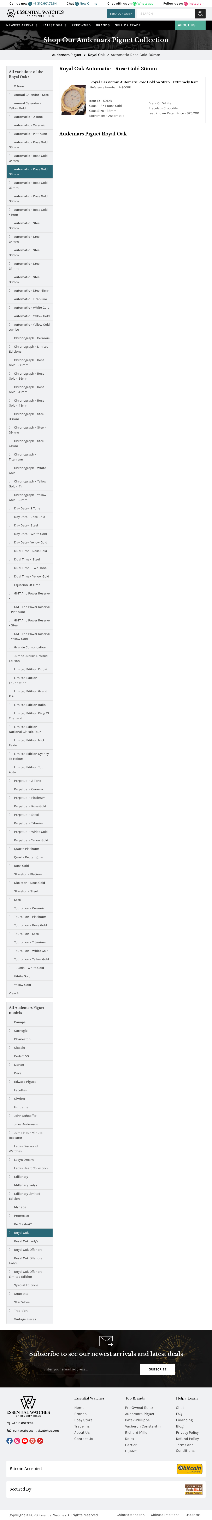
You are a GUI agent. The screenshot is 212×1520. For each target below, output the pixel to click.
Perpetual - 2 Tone (25, 780)
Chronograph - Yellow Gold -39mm (27, 497)
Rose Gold (19, 865)
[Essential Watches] (35, 13)
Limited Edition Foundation (23, 680)
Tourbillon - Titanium (27, 942)
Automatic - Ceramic (27, 125)
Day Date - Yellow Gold (28, 542)
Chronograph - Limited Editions (28, 348)
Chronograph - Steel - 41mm (28, 443)
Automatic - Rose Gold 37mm (28, 185)
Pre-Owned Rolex (139, 1407)
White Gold (19, 976)
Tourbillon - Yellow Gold (29, 959)
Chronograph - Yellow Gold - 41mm (27, 483)
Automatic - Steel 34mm (24, 239)
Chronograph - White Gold (27, 470)
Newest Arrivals (22, 25)
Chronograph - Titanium (22, 456)
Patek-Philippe (137, 1420)
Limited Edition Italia (27, 704)
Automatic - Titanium (28, 299)
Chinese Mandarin (131, 1515)
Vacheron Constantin (143, 1426)
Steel (15, 899)
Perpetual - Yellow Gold (28, 840)
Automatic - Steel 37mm (24, 265)
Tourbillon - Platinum (27, 916)
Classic (17, 1048)
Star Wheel (19, 1302)
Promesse (19, 1216)
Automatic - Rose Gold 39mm (28, 198)
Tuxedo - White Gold (26, 967)
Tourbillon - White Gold (28, 950)
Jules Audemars (23, 1124)
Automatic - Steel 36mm (24, 252)
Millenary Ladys (23, 1185)
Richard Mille (136, 1432)
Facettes (18, 1090)
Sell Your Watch (121, 13)
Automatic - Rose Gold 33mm (28, 144)
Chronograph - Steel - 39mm (28, 429)
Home (79, 1407)
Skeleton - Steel (23, 891)
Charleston (20, 1039)
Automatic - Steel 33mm (24, 225)
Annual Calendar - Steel (29, 94)
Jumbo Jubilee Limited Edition (28, 658)
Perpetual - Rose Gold (27, 806)
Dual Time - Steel (24, 559)
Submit (200, 13)
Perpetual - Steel (24, 814)
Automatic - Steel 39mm (24, 279)
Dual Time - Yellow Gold (29, 576)
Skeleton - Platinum (26, 874)
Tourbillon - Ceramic (27, 908)
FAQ (179, 1414)
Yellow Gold (20, 984)
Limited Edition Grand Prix (28, 693)
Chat (180, 1407)
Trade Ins (82, 1426)
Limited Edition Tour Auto (27, 769)
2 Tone (16, 86)
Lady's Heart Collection (28, 1168)
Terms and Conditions (185, 1448)
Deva (15, 1073)
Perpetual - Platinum (27, 797)
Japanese (193, 1515)
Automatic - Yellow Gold (29, 316)
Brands (103, 25)
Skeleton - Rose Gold (27, 882)
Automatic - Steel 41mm (29, 290)
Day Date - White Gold (28, 533)
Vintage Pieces (22, 1319)
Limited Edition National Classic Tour (25, 729)
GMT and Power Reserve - (29, 595)
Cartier (131, 1445)
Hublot (131, 1451)
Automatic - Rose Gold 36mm (28, 171)
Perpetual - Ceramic (26, 789)
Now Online (86, 3)
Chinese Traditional (165, 1515)
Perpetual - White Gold (28, 831)
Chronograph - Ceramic (29, 338)
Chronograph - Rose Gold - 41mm (26, 389)
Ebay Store (83, 1420)
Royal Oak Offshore (25, 1250)
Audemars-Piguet (139, 1414)
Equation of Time (24, 584)
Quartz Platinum (24, 848)
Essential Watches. (53, 1515)
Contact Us (83, 1438)
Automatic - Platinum (28, 133)
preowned (81, 25)
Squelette (18, 1294)
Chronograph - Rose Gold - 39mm (26, 375)
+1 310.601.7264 (42, 3)
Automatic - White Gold (29, 307)
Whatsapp (142, 3)
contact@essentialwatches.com (33, 1430)
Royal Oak (19, 1233)
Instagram (194, 3)
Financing (184, 1420)
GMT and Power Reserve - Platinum (29, 609)
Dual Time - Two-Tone (28, 567)
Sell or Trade (128, 25)
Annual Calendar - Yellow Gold (25, 105)
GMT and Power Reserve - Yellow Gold (29, 636)
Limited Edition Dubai (28, 669)
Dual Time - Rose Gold (28, 550)
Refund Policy (187, 1438)
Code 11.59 (19, 1056)
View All (14, 993)
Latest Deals (55, 25)
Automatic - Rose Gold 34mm (28, 158)
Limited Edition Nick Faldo (27, 742)
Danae (16, 1065)
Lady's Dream (21, 1160)
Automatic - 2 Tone (26, 116)
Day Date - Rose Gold (27, 516)
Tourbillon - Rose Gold (28, 925)
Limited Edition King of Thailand (29, 715)
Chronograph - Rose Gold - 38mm (26, 362)
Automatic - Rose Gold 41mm (28, 212)
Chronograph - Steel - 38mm (28, 416)
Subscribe (157, 1369)
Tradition (18, 1311)
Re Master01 (20, 1224)
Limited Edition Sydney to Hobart (29, 756)
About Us (190, 24)
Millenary (18, 1177)
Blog (179, 1426)
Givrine (17, 1099)
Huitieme (18, 1107)
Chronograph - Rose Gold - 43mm (26, 402)
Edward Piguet (22, 1082)
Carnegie (18, 1031)
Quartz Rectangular (26, 857)
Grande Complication (27, 647)
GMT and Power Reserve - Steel (29, 622)
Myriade (17, 1207)
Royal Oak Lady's (23, 1241)
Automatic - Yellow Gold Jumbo (29, 326)
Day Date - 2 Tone (24, 508)
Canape (17, 1022)
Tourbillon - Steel (24, 933)
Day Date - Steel (23, 525)
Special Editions (24, 1285)
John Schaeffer (22, 1116)
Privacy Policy (187, 1432)
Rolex (129, 1438)
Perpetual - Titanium (27, 823)
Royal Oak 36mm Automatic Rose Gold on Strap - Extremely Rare (144, 82)
